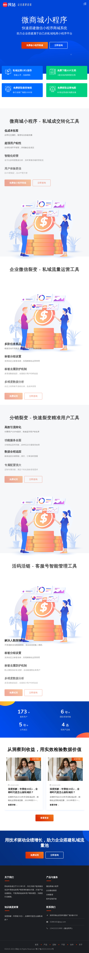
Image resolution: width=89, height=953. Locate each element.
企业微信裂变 (51, 890)
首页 (36, 944)
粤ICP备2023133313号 (44, 949)
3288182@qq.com (58, 922)
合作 (72, 944)
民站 (17, 949)
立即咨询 (58, 45)
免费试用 (34, 855)
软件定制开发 (51, 899)
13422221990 (56, 928)
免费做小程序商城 (34, 45)
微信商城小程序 (52, 886)
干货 (63, 944)
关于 (80, 944)
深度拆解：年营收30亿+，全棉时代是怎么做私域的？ (23, 790)
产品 (45, 944)
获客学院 (35, 759)
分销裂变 (49, 894)
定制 (54, 944)
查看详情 (11, 805)
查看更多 (44, 818)
